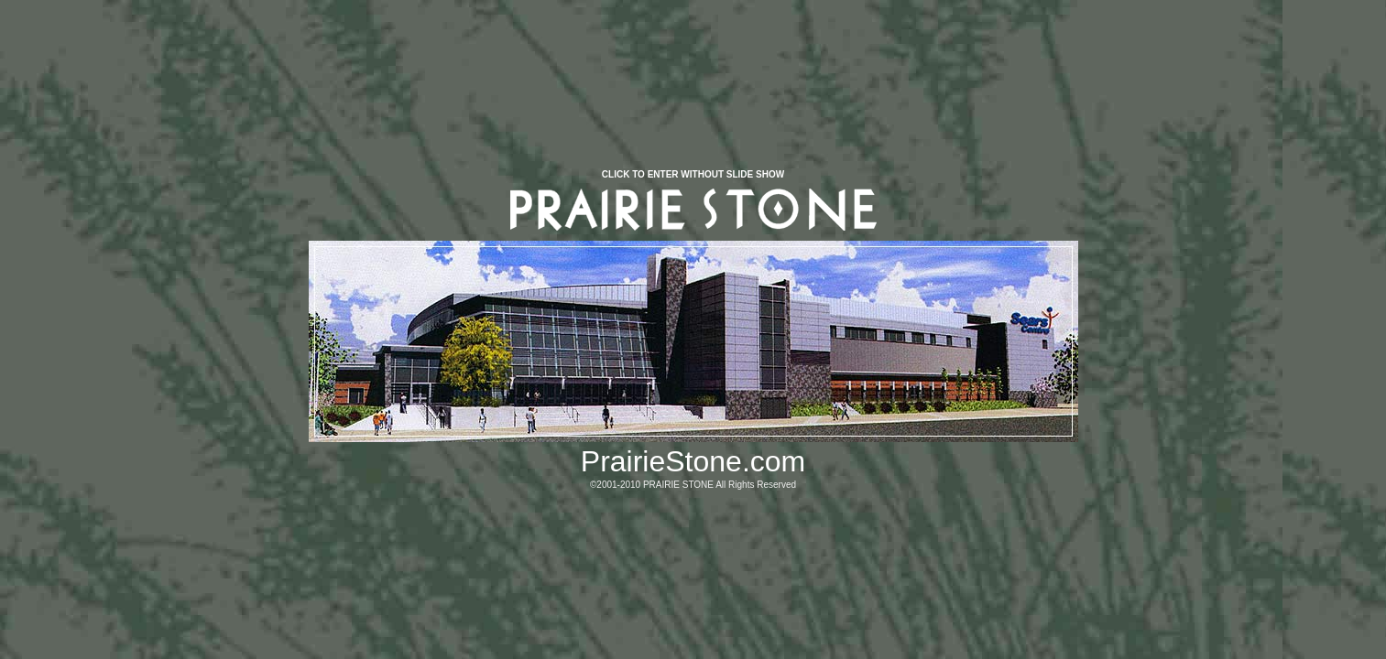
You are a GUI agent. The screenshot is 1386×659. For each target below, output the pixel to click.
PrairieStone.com (693, 461)
